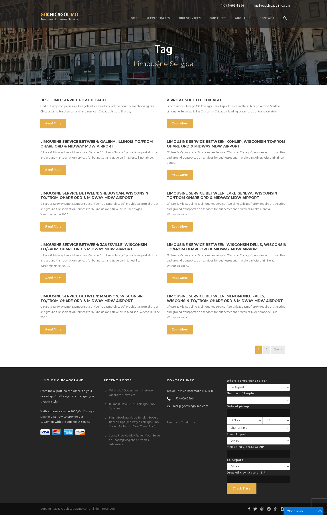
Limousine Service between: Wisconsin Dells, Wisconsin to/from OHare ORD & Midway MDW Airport (226, 247)
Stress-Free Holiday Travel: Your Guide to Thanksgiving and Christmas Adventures (134, 440)
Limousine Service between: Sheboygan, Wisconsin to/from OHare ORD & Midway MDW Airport (94, 195)
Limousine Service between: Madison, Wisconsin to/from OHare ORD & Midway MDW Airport (91, 298)
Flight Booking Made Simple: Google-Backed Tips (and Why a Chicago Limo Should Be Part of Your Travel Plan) (134, 422)
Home (133, 18)
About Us (242, 18)
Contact (266, 18)
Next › (278, 349)
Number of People (240, 393)
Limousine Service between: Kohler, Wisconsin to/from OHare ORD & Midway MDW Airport (226, 144)
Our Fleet (218, 18)
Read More (53, 123)
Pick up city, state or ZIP (245, 447)
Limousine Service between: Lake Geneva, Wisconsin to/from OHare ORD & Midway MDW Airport (222, 195)
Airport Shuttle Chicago (194, 100)
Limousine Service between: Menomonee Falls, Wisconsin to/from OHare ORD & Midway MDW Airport (225, 298)
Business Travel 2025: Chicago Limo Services (132, 406)
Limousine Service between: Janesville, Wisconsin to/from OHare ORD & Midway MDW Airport (93, 247)
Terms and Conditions (181, 422)
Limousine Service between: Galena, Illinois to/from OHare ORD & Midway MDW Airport (96, 144)
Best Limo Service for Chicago (73, 100)
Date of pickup (238, 406)
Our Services (190, 18)
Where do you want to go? (247, 380)
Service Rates (158, 18)
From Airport (237, 434)
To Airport (235, 460)
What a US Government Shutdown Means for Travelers (132, 393)
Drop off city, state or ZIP (246, 472)
